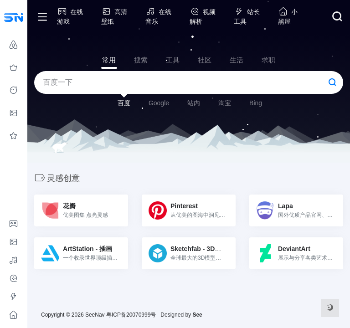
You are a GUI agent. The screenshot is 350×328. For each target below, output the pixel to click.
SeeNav (95, 315)
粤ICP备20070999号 (131, 315)
